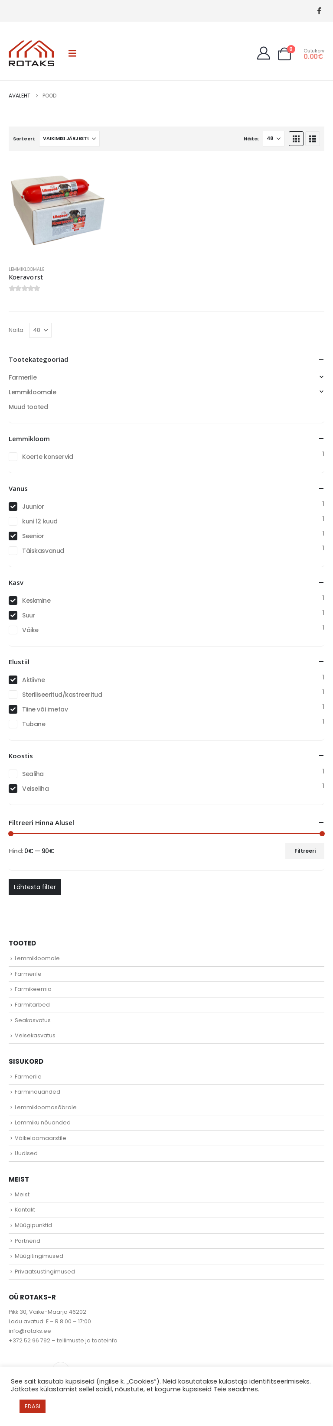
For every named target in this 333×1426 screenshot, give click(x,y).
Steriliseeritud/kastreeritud (62, 694)
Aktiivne (33, 680)
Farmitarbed (32, 1004)
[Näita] (273, 138)
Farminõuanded (37, 1091)
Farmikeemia (33, 989)
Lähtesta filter (35, 887)
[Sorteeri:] (69, 138)
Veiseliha (35, 788)
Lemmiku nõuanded (43, 1122)
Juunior (33, 506)
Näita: (251, 138)
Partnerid (27, 1240)
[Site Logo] (31, 53)
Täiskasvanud (43, 550)
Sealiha (33, 774)
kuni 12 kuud (40, 521)
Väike (30, 630)
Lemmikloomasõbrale (46, 1107)
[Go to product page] (58, 209)
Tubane (33, 724)
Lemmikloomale (26, 269)
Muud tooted (28, 407)
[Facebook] (318, 11)
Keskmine (36, 600)
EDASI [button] (32, 1406)
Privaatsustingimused (45, 1271)
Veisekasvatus (35, 1035)
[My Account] (263, 53)
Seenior (33, 536)
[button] (72, 53)
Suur (28, 615)
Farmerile (22, 377)
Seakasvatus (33, 1020)
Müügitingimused (39, 1256)
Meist (22, 1194)
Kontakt (25, 1209)
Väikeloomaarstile (40, 1138)
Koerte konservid (47, 456)
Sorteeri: (24, 138)
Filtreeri (305, 850)
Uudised (26, 1153)
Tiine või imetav (45, 709)
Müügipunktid (33, 1225)
